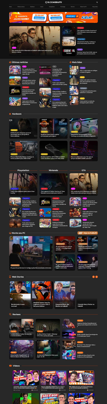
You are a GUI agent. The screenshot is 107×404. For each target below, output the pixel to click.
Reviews (73, 6)
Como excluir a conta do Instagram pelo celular (87, 102)
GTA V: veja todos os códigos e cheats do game (88, 71)
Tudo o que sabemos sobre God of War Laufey (59, 83)
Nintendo (80, 28)
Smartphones (52, 6)
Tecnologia (62, 6)
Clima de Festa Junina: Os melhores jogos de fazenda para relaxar (29, 82)
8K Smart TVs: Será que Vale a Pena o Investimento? (79, 336)
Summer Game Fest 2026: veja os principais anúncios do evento (87, 53)
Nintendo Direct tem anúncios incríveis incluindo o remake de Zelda (29, 92)
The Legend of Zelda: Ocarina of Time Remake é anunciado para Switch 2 (86, 32)
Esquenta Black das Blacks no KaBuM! (84, 305)
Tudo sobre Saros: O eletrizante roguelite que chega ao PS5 (28, 224)
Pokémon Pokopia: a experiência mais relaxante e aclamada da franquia (60, 224)
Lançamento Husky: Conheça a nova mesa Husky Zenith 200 (86, 42)
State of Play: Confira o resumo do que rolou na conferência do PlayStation (59, 94)
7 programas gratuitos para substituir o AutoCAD (88, 92)
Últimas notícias (21, 6)
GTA (24, 66)
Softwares (83, 88)
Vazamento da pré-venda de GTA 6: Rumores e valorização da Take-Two (89, 224)
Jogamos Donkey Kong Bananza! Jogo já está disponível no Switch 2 (80, 323)
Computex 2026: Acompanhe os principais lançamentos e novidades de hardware (59, 72)
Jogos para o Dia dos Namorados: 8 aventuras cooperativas (29, 102)
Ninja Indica (95, 6)
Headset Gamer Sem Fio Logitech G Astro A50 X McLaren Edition (64, 304)
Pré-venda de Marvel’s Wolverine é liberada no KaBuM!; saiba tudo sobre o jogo (59, 104)
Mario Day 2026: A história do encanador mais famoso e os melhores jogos (59, 214)
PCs (54, 66)
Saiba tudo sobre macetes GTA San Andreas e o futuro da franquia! (88, 81)
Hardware (32, 6)
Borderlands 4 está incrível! (40, 305)
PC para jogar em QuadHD (20, 306)
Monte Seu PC (83, 6)
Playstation (56, 80)
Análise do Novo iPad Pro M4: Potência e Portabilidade (79, 341)
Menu (10, 6)
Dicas (82, 77)
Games (41, 6)
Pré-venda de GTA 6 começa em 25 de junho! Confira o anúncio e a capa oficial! (29, 71)
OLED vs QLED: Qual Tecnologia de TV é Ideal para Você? (80, 330)
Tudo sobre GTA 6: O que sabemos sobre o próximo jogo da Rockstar (90, 214)
